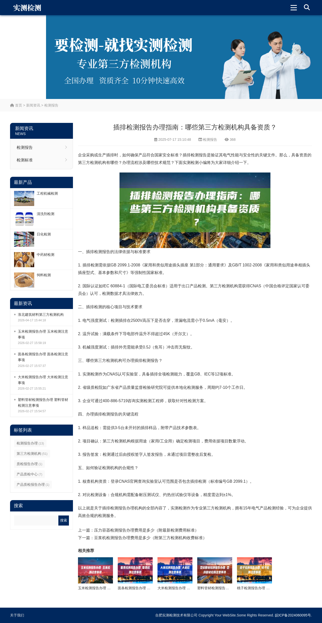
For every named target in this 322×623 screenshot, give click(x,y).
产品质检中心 (29, 474)
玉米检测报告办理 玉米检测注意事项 (43, 334)
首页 (16, 105)
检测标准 (25, 160)
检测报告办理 (30, 443)
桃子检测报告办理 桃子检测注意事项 (265, 588)
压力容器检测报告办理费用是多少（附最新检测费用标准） (146, 530)
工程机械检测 (47, 193)
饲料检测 (44, 275)
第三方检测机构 (32, 454)
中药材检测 (45, 255)
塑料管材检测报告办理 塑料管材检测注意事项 (43, 402)
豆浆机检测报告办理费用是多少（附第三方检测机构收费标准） (150, 538)
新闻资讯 (33, 105)
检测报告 (51, 105)
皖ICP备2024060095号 (293, 615)
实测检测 (191, 162)
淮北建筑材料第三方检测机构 (41, 315)
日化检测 (44, 234)
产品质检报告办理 (33, 484)
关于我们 (17, 615)
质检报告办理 (29, 464)
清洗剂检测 (45, 214)
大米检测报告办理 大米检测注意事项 (43, 380)
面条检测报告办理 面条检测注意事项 (43, 357)
